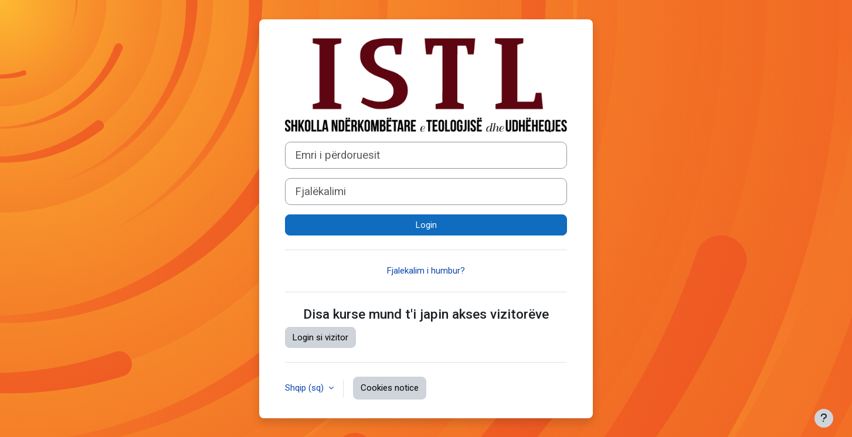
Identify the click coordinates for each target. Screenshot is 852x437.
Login (426, 225)
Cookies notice (390, 388)
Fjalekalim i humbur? (426, 270)
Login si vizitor (320, 337)
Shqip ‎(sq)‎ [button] (305, 388)
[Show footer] (823, 418)
